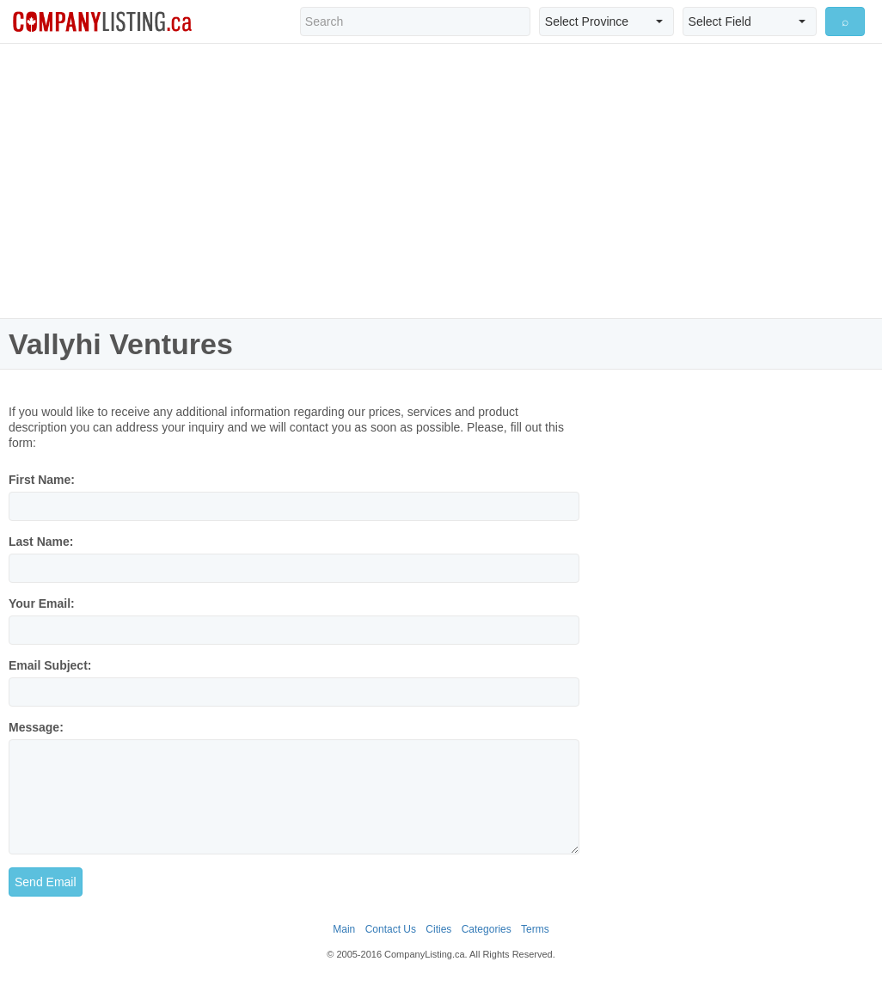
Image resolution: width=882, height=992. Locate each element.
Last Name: (41, 541)
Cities (438, 929)
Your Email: (42, 603)
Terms (535, 929)
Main (344, 929)
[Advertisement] (441, 180)
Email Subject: (50, 665)
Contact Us (390, 929)
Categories (486, 929)
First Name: (42, 480)
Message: (36, 727)
